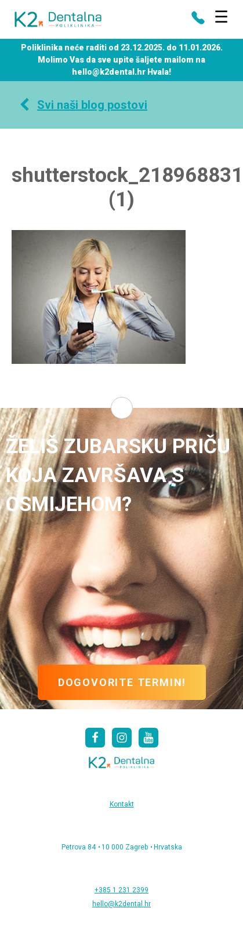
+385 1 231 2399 (121, 890)
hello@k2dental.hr (121, 904)
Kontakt (122, 804)
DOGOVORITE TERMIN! (122, 682)
